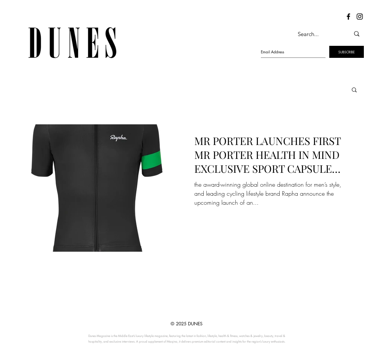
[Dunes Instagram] (360, 16)
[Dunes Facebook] (348, 16)
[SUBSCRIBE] (346, 52)
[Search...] (316, 33)
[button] (354, 90)
